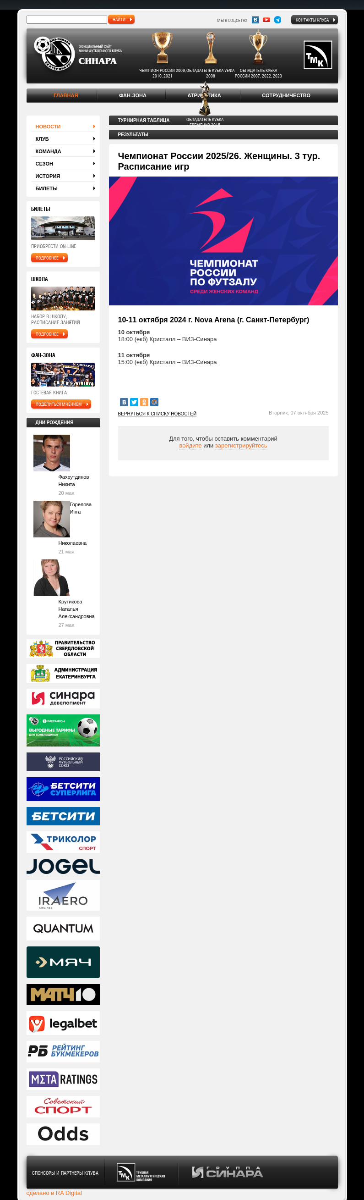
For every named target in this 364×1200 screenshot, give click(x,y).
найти (119, 19)
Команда (48, 151)
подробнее (47, 257)
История (48, 176)
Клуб (42, 139)
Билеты (47, 188)
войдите (190, 445)
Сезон (45, 163)
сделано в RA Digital (54, 1192)
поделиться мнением (59, 404)
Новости (48, 126)
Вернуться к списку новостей (157, 413)
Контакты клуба (312, 19)
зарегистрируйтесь (241, 445)
